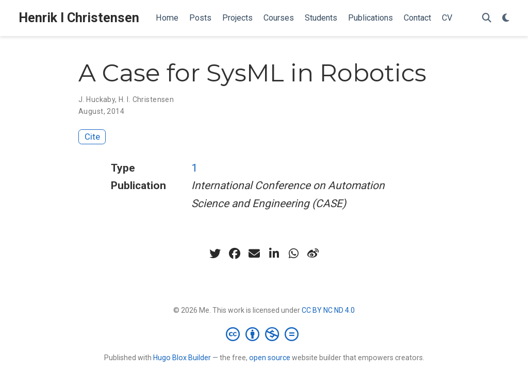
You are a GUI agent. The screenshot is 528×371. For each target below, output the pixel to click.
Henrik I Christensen (79, 17)
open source (269, 357)
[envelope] (254, 253)
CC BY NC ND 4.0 (328, 310)
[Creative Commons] (264, 334)
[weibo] (313, 253)
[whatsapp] (293, 253)
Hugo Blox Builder (182, 357)
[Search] (486, 18)
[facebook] (234, 253)
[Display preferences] (505, 18)
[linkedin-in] (274, 253)
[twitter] (215, 253)
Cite (92, 136)
